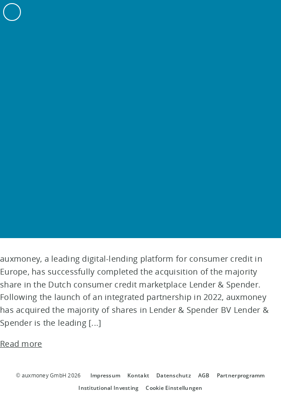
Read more (21, 343)
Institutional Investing (108, 388)
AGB (204, 375)
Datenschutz (173, 375)
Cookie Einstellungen (174, 388)
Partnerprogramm (241, 375)
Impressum (105, 375)
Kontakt (138, 375)
